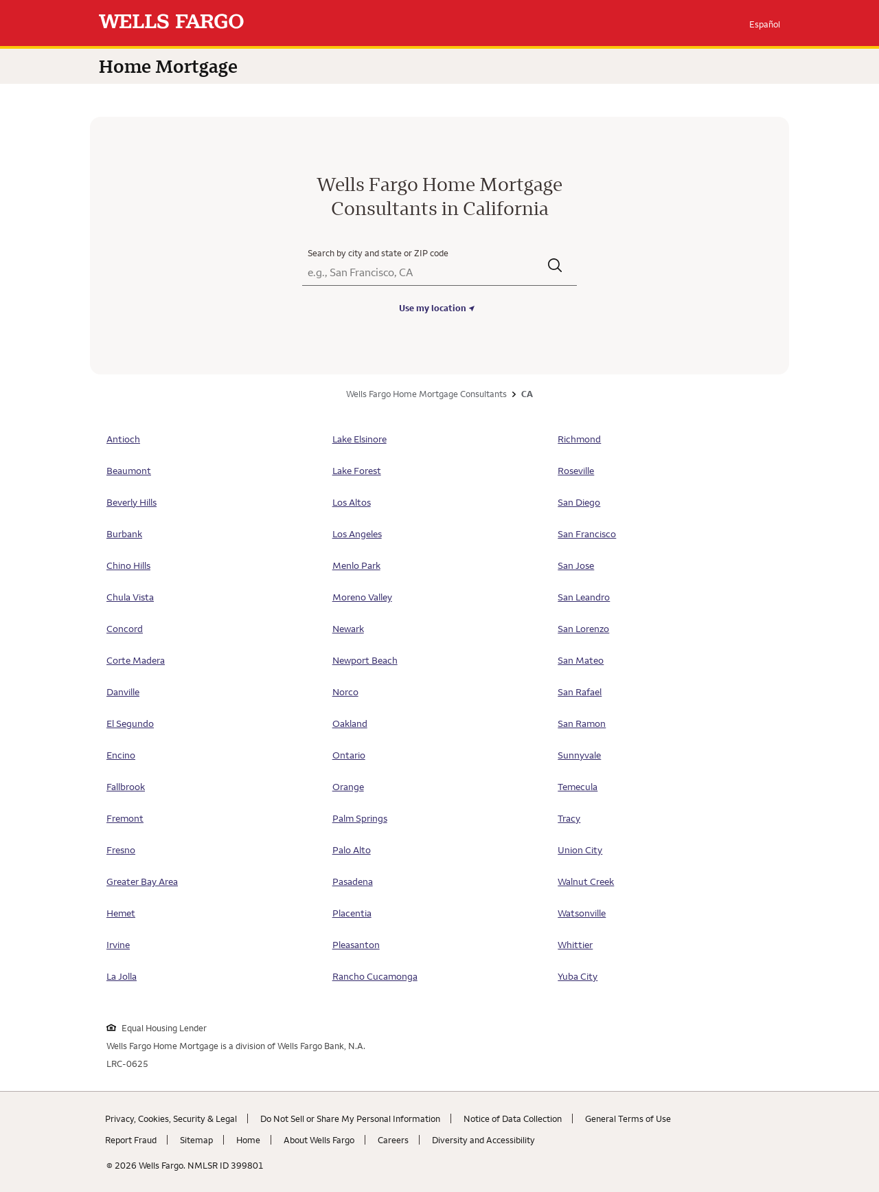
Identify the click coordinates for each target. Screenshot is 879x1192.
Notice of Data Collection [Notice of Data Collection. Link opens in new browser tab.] (513, 1118)
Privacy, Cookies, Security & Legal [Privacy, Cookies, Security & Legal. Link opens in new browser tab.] (171, 1118)
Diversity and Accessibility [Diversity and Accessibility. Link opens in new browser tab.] (483, 1140)
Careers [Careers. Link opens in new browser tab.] (393, 1140)
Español (764, 24)
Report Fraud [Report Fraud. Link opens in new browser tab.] (131, 1140)
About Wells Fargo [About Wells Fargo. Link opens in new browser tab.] (319, 1140)
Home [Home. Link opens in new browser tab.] (248, 1140)
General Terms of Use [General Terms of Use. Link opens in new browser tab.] (628, 1118)
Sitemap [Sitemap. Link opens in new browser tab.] (196, 1140)
